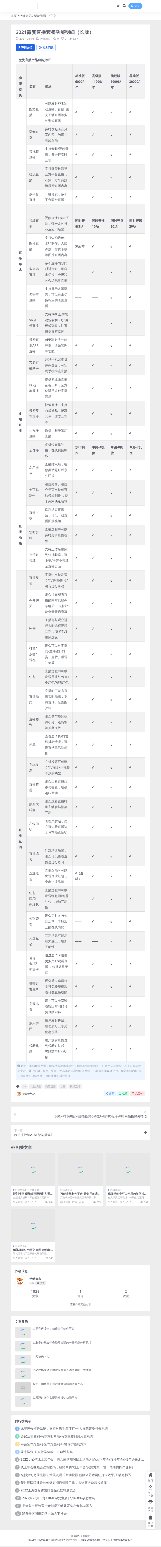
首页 (14, 16)
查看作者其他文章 (80, 1304)
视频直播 (75, 1087)
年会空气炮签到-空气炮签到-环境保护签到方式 (53, 1444)
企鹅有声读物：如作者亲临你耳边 (54, 1329)
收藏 (122, 1093)
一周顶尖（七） (42, 1357)
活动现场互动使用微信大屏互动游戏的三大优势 (62, 1370)
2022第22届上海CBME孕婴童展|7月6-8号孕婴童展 (58, 1498)
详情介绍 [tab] (26, 48)
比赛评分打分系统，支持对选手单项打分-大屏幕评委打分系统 (64, 1429)
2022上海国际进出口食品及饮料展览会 (48, 1491)
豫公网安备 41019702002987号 (115, 1540)
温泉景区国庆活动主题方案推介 (44, 1514)
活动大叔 (25, 1094)
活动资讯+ (41, 16)
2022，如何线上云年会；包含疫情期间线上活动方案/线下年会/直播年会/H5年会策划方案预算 (87, 1460)
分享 (110, 1093)
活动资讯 (26, 16)
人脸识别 (36, 1087)
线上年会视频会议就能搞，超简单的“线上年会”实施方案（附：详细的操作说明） (78, 1468)
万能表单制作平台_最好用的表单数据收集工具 (79, 1195)
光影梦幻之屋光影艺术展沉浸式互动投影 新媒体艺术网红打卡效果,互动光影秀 (76, 1475)
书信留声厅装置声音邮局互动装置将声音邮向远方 (57, 1506)
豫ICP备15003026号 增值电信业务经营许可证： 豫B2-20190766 (63, 1540)
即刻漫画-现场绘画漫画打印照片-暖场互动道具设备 (31, 1195)
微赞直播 (50, 1087)
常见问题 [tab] (51, 48)
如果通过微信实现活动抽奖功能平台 (55, 1398)
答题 (63, 1087)
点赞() (137, 1093)
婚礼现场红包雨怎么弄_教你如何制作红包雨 (32, 1251)
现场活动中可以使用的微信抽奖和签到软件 (127, 1195)
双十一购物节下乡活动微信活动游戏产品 (58, 1384)
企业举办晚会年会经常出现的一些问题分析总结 (62, 1343)
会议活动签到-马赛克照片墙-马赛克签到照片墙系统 (57, 1437)
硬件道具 (34, 1190)
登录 (135, 6)
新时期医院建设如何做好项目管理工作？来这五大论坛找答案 (64, 1483)
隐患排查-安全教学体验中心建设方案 (47, 1452)
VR (24, 1087)
